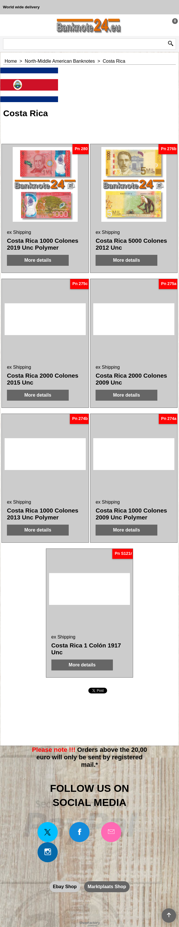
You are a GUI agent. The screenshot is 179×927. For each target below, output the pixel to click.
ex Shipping (19, 232)
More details (37, 260)
